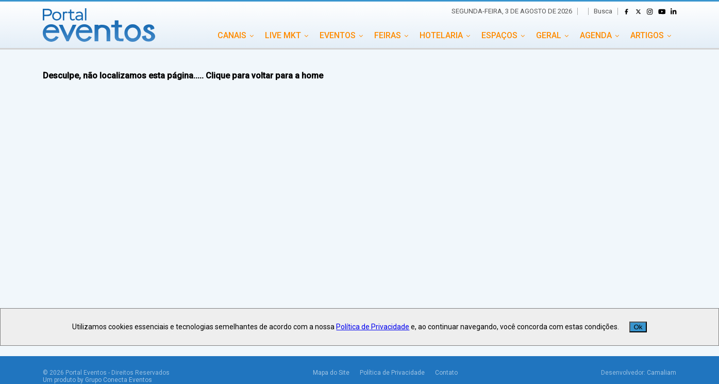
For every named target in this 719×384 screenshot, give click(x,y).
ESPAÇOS (499, 35)
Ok (637, 327)
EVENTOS (338, 35)
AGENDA (596, 35)
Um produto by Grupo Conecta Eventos (97, 379)
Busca (603, 11)
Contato (446, 372)
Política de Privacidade (392, 372)
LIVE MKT (283, 35)
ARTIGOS (647, 35)
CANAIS (232, 35)
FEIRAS (387, 35)
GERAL (548, 35)
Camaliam (661, 372)
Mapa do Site (331, 372)
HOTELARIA (441, 35)
